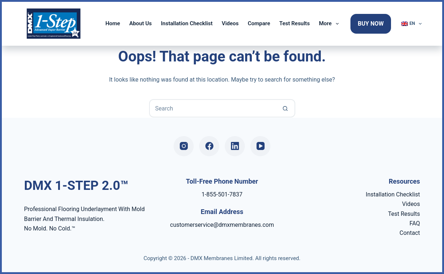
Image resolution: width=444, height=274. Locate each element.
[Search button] (285, 108)
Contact (409, 232)
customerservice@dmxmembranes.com (222, 224)
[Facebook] (209, 146)
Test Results (294, 23)
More (330, 23)
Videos (230, 23)
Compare (259, 23)
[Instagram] (184, 146)
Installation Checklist (186, 23)
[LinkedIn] (235, 146)
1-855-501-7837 (221, 194)
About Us (140, 23)
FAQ (414, 223)
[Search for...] (213, 108)
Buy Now (371, 23)
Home (112, 23)
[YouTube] (260, 146)
